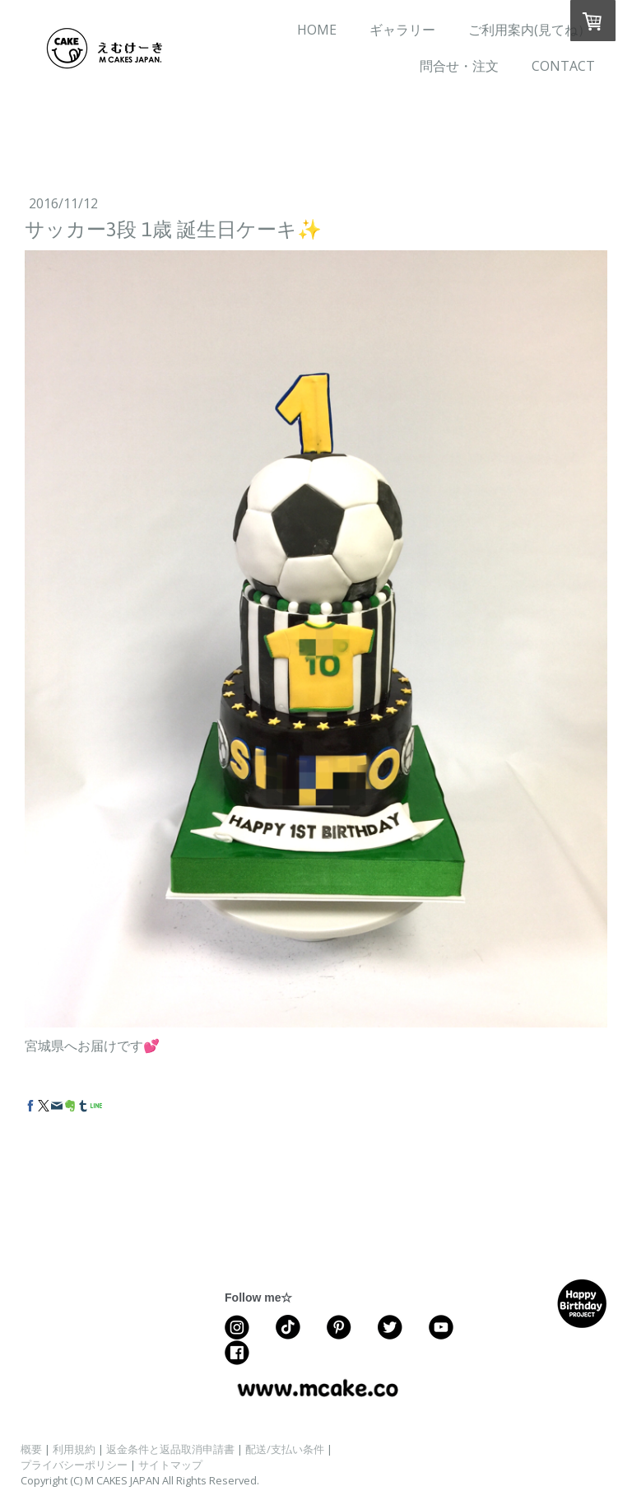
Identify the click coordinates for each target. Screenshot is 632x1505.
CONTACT (563, 66)
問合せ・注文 (459, 66)
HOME (317, 30)
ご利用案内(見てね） (529, 30)
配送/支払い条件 (284, 1449)
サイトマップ (170, 1464)
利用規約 (74, 1449)
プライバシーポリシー (74, 1464)
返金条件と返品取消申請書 (170, 1449)
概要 (31, 1449)
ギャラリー (402, 30)
